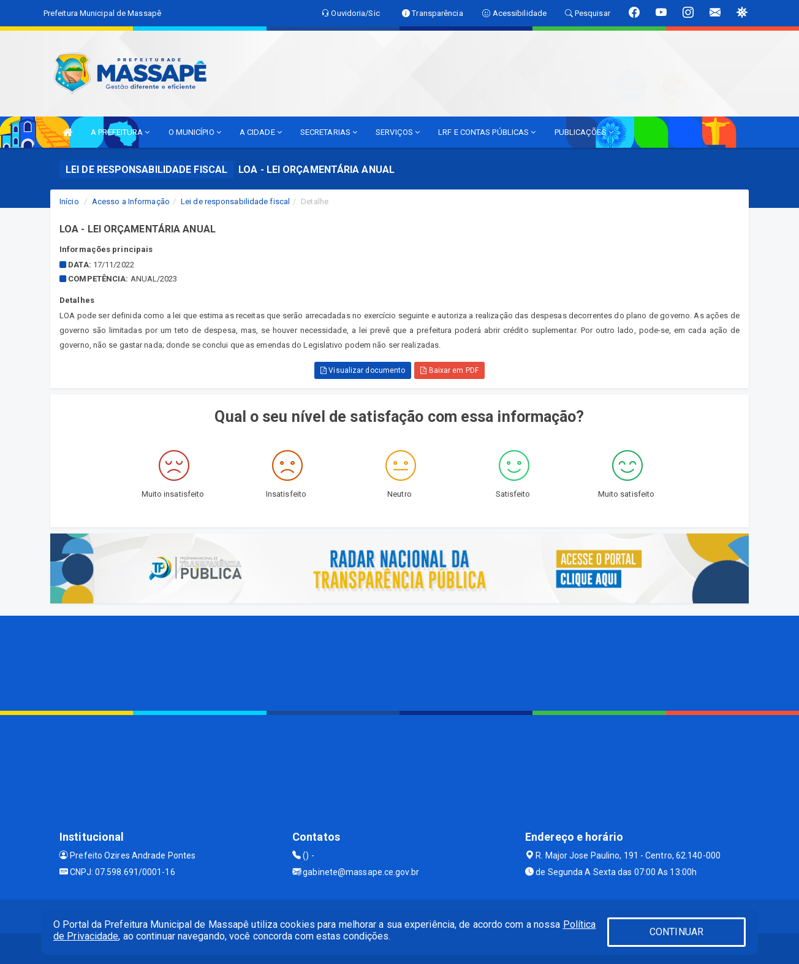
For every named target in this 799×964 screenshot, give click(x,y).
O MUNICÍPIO (195, 132)
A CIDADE (261, 132)
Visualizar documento (362, 370)
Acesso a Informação (131, 201)
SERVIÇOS (398, 132)
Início (69, 201)
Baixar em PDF (449, 370)
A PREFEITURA (120, 132)
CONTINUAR (676, 932)
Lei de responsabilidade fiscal (235, 201)
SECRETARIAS (328, 132)
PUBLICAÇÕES (584, 132)
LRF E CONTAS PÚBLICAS (487, 132)
